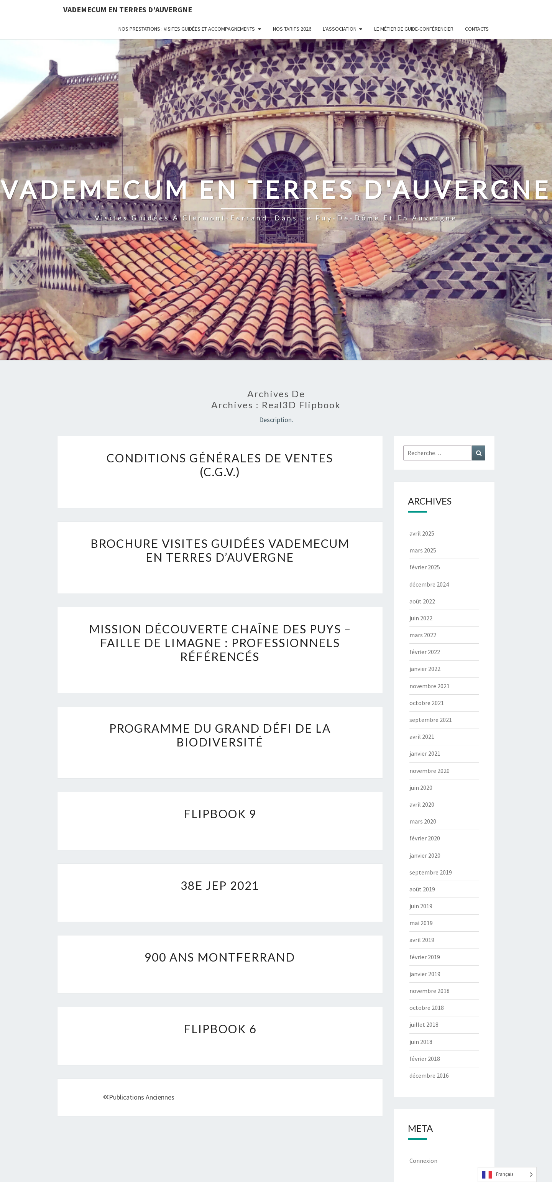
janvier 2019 (424, 974)
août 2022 (422, 601)
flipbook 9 (220, 813)
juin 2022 (420, 618)
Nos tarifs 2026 (292, 28)
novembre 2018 (429, 991)
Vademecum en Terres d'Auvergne (127, 9)
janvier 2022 (424, 668)
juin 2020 (420, 787)
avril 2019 (421, 940)
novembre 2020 (429, 770)
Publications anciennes (138, 1097)
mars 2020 (422, 821)
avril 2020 (421, 804)
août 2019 (422, 889)
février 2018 (424, 1058)
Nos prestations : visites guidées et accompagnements (186, 28)
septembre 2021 (430, 719)
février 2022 (424, 652)
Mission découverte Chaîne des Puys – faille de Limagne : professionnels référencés (220, 642)
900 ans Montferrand (220, 957)
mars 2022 (422, 635)
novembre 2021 (429, 686)
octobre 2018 (426, 1007)
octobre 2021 (426, 703)
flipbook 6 (220, 1029)
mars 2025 (422, 550)
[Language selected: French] (507, 1174)
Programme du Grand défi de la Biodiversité (220, 735)
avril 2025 (421, 533)
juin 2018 (420, 1042)
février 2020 (424, 838)
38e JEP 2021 (220, 885)
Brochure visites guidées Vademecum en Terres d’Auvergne (220, 550)
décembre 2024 (429, 584)
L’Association (339, 28)
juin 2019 (420, 906)
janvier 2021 (424, 753)
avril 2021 (421, 736)
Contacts (477, 28)
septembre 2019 (430, 872)
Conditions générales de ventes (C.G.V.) (220, 464)
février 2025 (424, 567)
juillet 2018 (424, 1024)
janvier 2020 (424, 855)
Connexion (423, 1160)
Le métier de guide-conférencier (413, 28)
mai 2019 (421, 923)
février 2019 (424, 957)
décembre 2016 (429, 1075)
